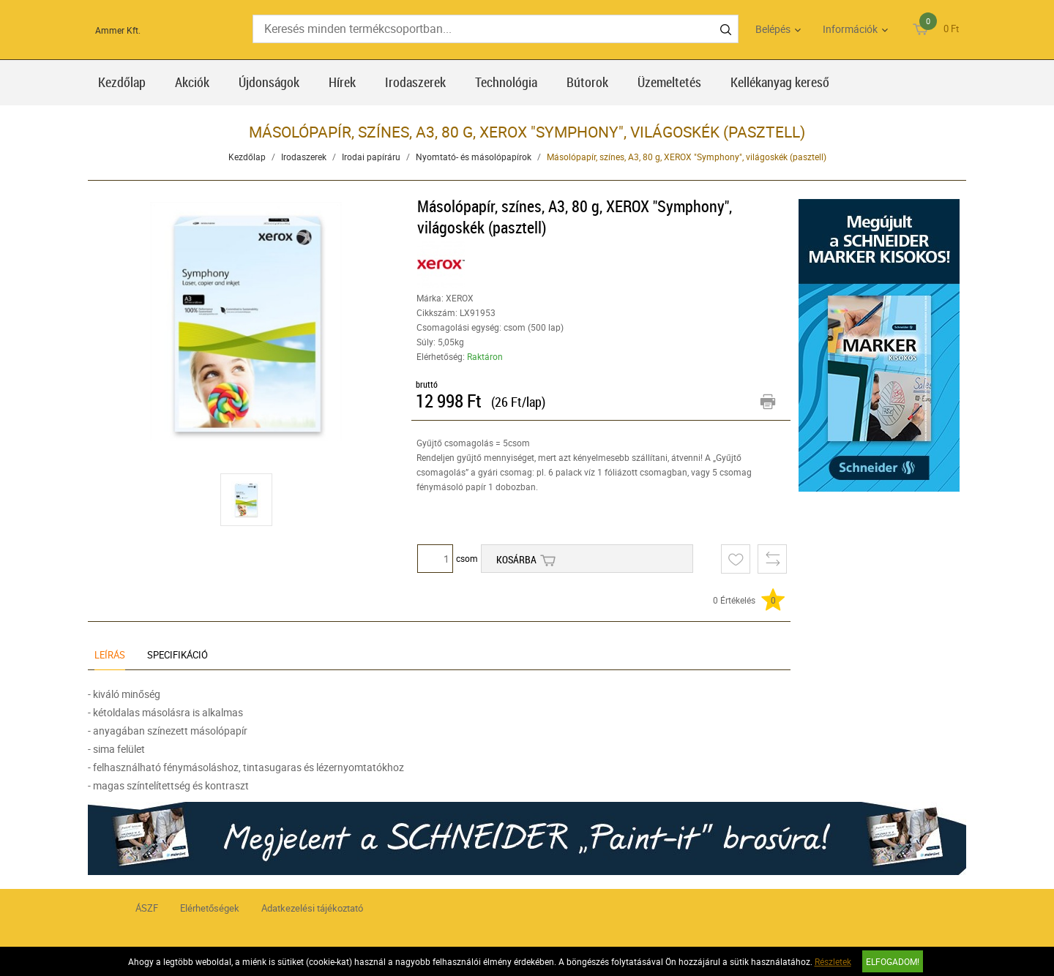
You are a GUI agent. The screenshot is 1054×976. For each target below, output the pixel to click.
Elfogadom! (892, 961)
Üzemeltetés (669, 82)
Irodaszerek (415, 82)
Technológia (506, 82)
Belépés (772, 29)
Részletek (833, 961)
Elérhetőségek (209, 908)
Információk (850, 29)
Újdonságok (269, 82)
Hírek (342, 82)
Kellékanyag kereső (779, 82)
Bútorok (587, 82)
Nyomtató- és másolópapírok (473, 156)
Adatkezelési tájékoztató (312, 908)
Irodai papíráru (371, 156)
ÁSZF (146, 908)
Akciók (192, 82)
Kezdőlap (122, 82)
